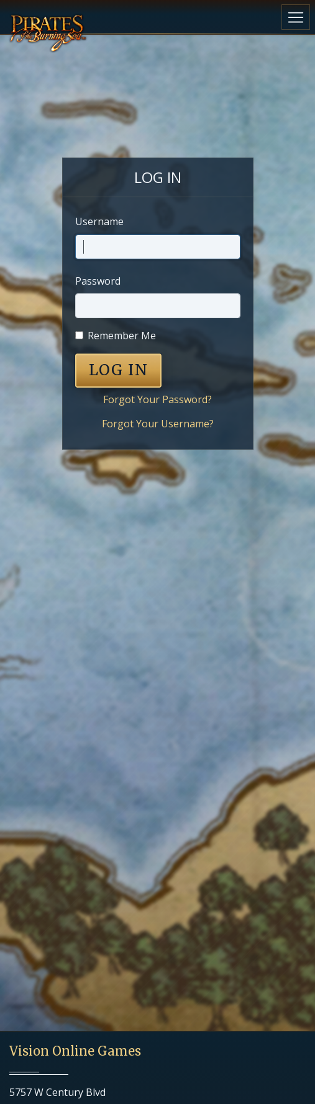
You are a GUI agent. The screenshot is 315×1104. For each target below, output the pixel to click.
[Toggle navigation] (295, 17)
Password (98, 281)
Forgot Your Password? (157, 399)
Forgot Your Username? (158, 423)
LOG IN (118, 370)
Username (99, 221)
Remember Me (122, 335)
